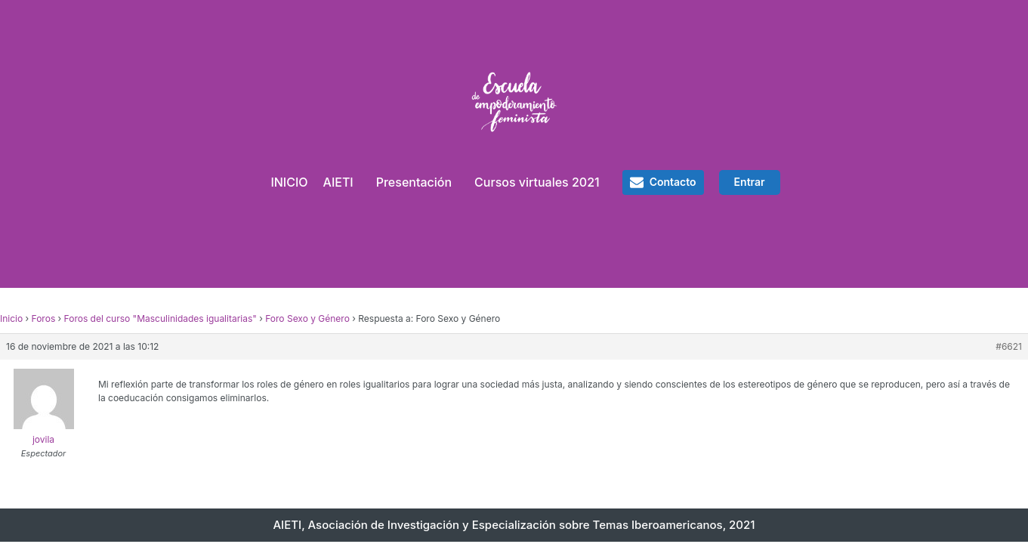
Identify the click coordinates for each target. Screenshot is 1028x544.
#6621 (1009, 346)
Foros (44, 318)
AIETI (338, 182)
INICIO (288, 182)
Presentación (414, 182)
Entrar (749, 181)
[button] (663, 182)
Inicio (11, 318)
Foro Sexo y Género (307, 318)
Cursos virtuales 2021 (537, 182)
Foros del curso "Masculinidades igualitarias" (160, 318)
